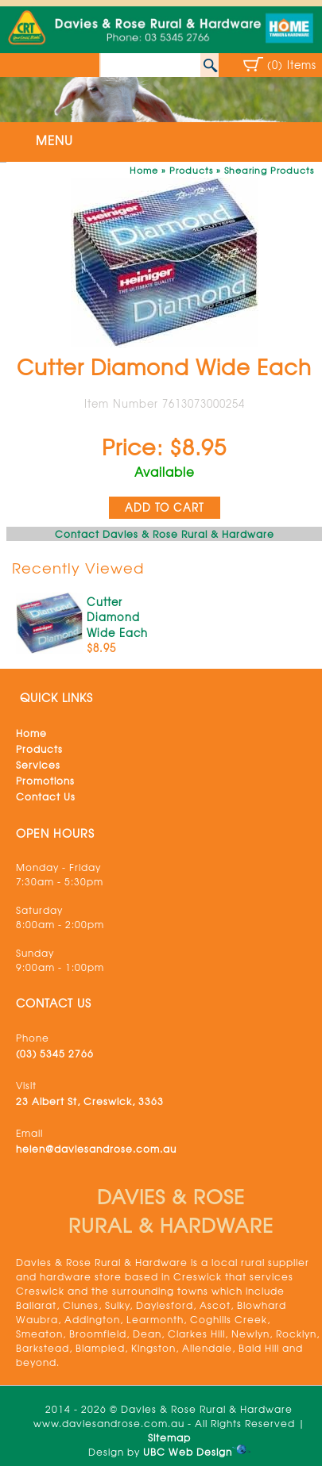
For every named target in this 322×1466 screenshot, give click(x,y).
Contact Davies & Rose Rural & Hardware (164, 534)
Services (38, 765)
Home (144, 169)
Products (191, 169)
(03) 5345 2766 (55, 1053)
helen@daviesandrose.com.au (96, 1149)
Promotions (45, 780)
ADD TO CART (164, 507)
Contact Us (46, 796)
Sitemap (169, 1437)
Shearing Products (269, 169)
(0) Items (291, 64)
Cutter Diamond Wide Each (117, 617)
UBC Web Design (187, 1452)
